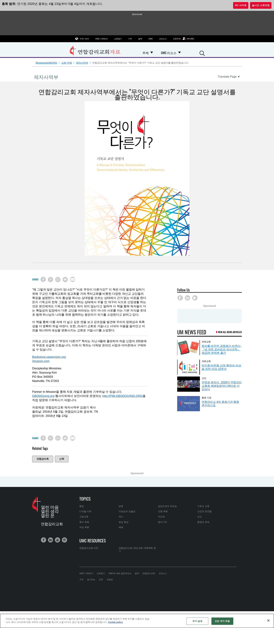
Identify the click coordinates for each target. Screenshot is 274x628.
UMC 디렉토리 (101, 39)
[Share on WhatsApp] (57, 279)
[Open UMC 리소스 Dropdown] (179, 52)
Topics (85, 498)
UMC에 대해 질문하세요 (120, 573)
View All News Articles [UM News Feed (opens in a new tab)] (230, 332)
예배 (121, 527)
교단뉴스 (163, 39)
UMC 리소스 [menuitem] (168, 52)
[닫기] (268, 620)
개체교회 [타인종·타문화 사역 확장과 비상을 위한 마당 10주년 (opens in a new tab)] (206, 361)
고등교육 (83, 516)
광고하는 (91, 579)
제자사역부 (82, 62)
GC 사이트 (241, 5)
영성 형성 (123, 522)
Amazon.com (40, 361)
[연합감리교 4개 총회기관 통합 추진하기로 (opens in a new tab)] (188, 403)
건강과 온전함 (204, 511)
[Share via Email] (72, 279)
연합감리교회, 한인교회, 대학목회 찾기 (137, 549)
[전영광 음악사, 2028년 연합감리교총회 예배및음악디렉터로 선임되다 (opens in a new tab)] (188, 384)
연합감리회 (43, 458)
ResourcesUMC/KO (46, 62)
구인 (81, 579)
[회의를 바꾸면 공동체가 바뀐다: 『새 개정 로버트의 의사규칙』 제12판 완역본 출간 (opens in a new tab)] (188, 347)
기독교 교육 (203, 506)
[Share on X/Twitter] (50, 279)
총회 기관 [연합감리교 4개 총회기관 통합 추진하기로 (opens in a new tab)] (206, 397)
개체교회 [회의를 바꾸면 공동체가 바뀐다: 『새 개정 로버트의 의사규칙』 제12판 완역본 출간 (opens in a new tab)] (206, 341)
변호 (121, 506)
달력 (140, 39)
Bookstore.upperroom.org (49, 357)
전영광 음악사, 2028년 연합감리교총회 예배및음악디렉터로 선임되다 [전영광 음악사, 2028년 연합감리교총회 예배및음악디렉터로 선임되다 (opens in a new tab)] (222, 386)
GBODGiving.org (43, 396)
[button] (202, 53)
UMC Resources (92, 540)
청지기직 (162, 522)
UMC (150, 39)
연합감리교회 (148, 573)
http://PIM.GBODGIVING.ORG (122, 396)
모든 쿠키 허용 (222, 621)
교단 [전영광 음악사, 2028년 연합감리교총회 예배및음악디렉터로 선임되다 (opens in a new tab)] (204, 378)
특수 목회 (84, 522)
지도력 (161, 516)
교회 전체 (66, 62)
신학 (61, 458)
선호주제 (177, 39)
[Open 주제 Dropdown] (151, 52)
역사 (121, 516)
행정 (81, 506)
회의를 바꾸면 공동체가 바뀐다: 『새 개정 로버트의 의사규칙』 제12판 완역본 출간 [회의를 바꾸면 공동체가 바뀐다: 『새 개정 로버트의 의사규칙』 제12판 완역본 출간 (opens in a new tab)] (221, 349)
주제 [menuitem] (145, 52)
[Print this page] (65, 279)
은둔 (101, 579)
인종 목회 (163, 511)
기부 (130, 39)
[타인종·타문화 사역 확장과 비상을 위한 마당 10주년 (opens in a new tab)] (188, 367)
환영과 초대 (203, 522)
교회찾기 (118, 39)
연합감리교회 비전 (88, 548)
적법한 (110, 579)
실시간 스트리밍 (261, 5)
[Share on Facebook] (43, 279)
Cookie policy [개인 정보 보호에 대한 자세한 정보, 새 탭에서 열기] (115, 622)
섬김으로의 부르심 (167, 506)
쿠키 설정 (197, 621)
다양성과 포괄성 (127, 511)
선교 (199, 516)
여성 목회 (84, 527)
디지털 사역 (85, 511)
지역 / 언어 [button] (84, 38)
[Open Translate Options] (229, 76)
